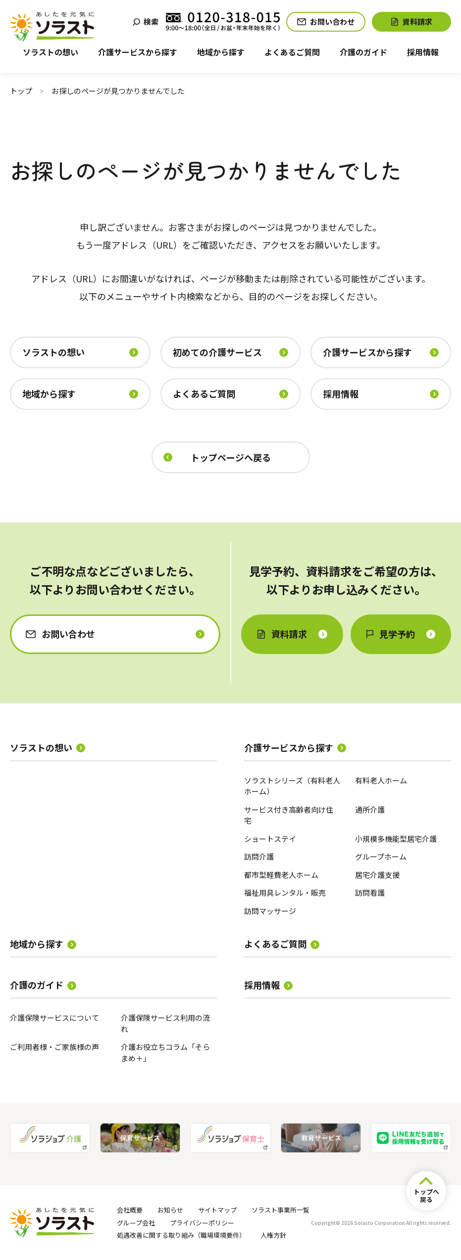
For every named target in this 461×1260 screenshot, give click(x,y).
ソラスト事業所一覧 (280, 1210)
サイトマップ (217, 1210)
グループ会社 (136, 1222)
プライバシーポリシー (202, 1222)
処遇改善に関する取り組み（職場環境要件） (181, 1235)
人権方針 (273, 1235)
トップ (21, 91)
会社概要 (130, 1210)
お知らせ (170, 1210)
